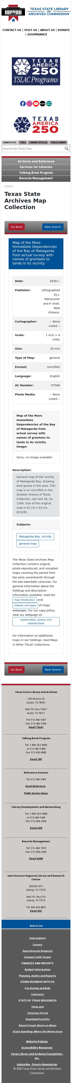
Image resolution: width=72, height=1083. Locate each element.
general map (27, 543)
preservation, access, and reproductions (36, 621)
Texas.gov (37, 1006)
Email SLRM (36, 858)
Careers (37, 944)
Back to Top (36, 925)
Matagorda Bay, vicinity (35, 536)
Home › (9, 186)
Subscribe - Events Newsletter (37, 1064)
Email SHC (36, 910)
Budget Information (37, 969)
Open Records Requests (37, 951)
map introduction (24, 599)
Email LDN (36, 828)
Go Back (16, 226)
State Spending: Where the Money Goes (38, 1031)
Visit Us (30, 30)
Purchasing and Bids (37, 988)
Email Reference (35, 786)
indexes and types (25, 605)
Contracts (37, 994)
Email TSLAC (36, 727)
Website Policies (37, 1041)
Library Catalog (38, 142)
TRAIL (23, 142)
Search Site (9, 142)
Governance (37, 34)
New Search (53, 226)
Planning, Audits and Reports (37, 975)
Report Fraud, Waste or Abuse (37, 1025)
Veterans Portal (37, 1013)
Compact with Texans (37, 957)
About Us (47, 30)
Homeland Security (38, 1019)
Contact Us (11, 30)
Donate (64, 30)
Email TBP (36, 759)
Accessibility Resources (37, 1047)
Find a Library (58, 142)
